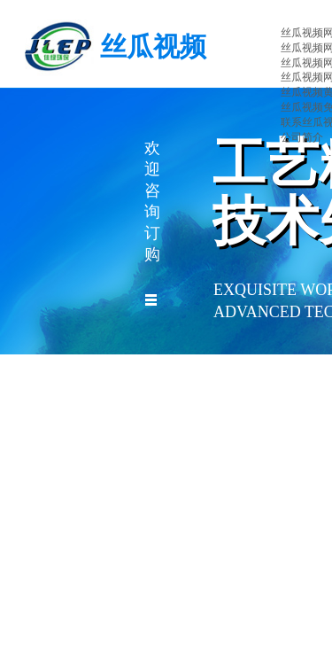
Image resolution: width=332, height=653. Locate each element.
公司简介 (302, 137)
